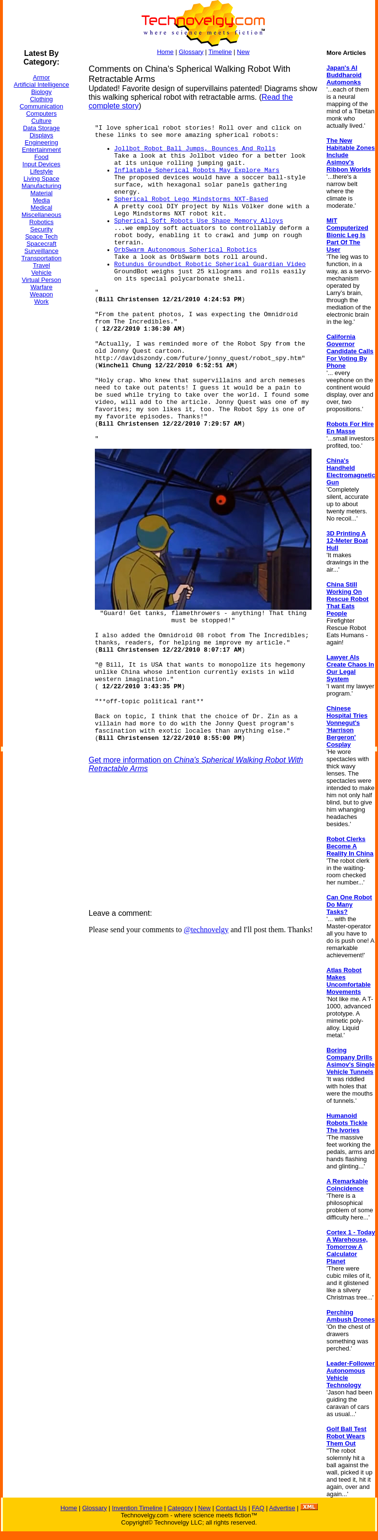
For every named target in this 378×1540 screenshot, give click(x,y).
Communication (41, 106)
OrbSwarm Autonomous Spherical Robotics (185, 250)
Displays (41, 135)
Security (41, 229)
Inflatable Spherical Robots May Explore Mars (196, 170)
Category (180, 1508)
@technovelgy (206, 929)
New (243, 51)
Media (41, 200)
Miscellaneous (41, 214)
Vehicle (41, 272)
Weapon (41, 294)
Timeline (220, 51)
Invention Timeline (137, 1508)
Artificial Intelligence (41, 84)
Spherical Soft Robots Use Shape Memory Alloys (198, 221)
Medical (41, 207)
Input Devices (42, 164)
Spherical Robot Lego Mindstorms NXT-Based (191, 199)
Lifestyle (41, 171)
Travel (41, 265)
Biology (41, 91)
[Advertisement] (41, 457)
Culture (41, 120)
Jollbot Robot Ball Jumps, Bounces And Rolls (194, 148)
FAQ (258, 1508)
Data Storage (41, 128)
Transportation (41, 258)
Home (165, 51)
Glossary (191, 51)
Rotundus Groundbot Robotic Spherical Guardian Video (210, 264)
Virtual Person (41, 279)
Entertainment (41, 149)
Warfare (41, 287)
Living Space (41, 178)
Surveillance (42, 250)
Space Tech (41, 236)
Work (41, 301)
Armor (41, 77)
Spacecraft (41, 243)
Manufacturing (41, 185)
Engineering (41, 142)
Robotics (41, 222)
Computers (41, 113)
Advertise (282, 1508)
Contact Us (231, 1508)
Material (41, 193)
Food (41, 157)
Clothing (41, 99)
